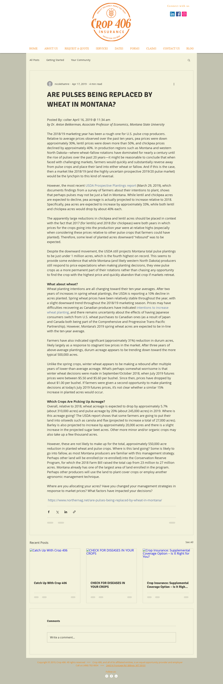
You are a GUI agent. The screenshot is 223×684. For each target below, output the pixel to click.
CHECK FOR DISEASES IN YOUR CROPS (108, 585)
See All (189, 542)
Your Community (80, 60)
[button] (189, 60)
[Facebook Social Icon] (178, 14)
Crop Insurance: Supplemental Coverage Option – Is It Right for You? (168, 585)
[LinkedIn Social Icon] (172, 14)
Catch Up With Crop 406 (50, 583)
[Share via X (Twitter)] (57, 512)
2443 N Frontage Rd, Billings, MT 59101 (126, 665)
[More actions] (174, 84)
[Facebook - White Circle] (111, 676)
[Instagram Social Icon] (184, 14)
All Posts (34, 60)
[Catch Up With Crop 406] (55, 563)
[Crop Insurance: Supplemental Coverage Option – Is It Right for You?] (168, 563)
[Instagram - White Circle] (106, 676)
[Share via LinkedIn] (65, 512)
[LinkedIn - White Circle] (116, 676)
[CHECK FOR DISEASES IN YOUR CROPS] (111, 563)
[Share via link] (74, 512)
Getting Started (55, 60)
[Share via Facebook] (48, 512)
